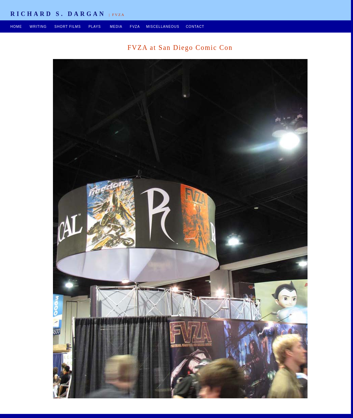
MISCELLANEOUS (162, 26)
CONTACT (195, 26)
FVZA (135, 26)
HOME (16, 26)
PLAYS (95, 26)
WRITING (38, 26)
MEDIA (116, 26)
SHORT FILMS (67, 26)
